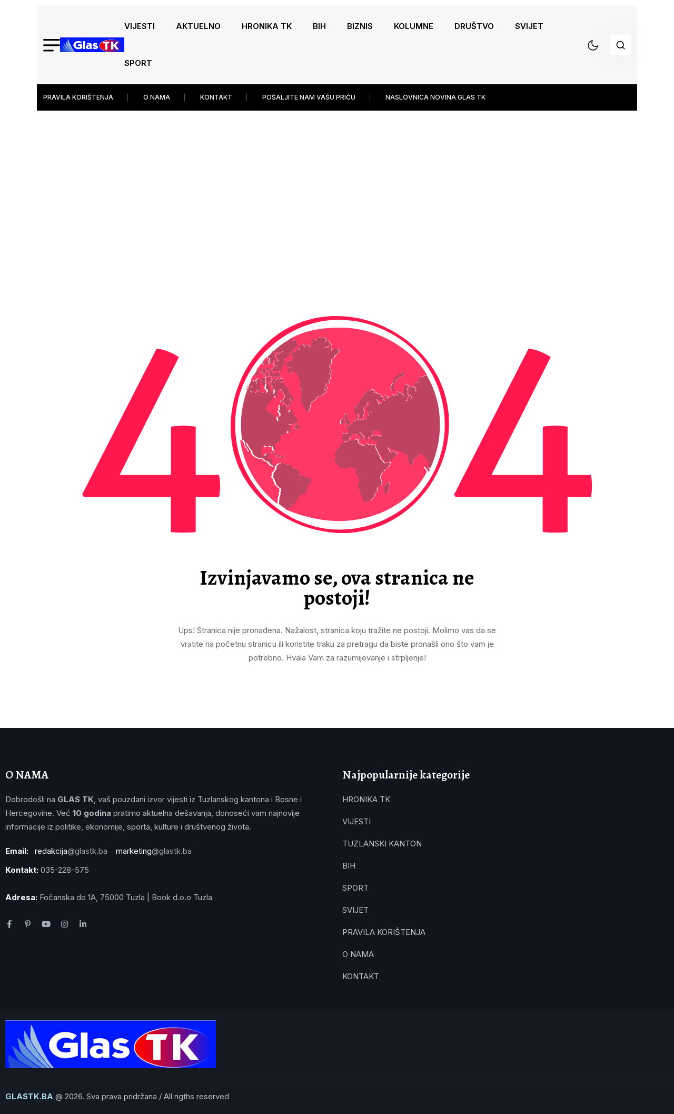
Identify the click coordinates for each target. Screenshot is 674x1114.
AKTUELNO (198, 26)
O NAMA (156, 97)
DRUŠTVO (474, 26)
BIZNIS (360, 26)
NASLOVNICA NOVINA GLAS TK (435, 97)
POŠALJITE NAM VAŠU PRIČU (308, 97)
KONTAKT (216, 97)
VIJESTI (139, 26)
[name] (92, 44)
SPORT (138, 63)
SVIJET (529, 26)
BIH (319, 26)
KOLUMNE (413, 26)
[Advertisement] (337, 189)
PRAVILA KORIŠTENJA (78, 97)
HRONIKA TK (267, 26)
